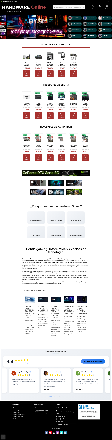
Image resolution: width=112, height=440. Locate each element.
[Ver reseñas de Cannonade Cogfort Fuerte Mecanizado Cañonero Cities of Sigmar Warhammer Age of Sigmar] (50, 149)
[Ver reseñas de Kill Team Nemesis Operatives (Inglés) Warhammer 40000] (85, 149)
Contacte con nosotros (62, 424)
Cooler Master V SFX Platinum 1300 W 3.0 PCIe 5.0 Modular (38, 104)
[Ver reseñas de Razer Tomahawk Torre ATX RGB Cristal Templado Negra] (50, 107)
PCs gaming (37, 262)
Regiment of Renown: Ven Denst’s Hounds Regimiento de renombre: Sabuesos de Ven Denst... (26, 146)
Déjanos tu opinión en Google (93, 361)
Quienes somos (39, 408)
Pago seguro (16, 412)
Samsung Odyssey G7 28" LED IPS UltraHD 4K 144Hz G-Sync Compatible (62, 104)
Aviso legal (16, 410)
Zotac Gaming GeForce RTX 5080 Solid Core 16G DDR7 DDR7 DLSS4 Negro (27, 64)
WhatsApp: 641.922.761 (9, 1)
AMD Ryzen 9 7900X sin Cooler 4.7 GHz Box (73, 104)
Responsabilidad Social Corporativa (41, 411)
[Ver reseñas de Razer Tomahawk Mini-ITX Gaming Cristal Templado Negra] (85, 107)
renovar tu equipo (33, 271)
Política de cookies (18, 416)
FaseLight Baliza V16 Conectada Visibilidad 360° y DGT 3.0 (27, 104)
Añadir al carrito (26, 73)
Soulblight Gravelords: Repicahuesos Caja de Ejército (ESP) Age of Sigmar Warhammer (73, 64)
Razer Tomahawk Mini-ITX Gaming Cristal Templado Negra (85, 104)
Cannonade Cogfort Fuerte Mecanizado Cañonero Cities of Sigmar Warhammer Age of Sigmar (50, 146)
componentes (55, 262)
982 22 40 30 (61, 416)
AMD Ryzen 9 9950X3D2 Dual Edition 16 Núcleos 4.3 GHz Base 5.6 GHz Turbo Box (50, 64)
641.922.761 (59, 421)
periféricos (63, 262)
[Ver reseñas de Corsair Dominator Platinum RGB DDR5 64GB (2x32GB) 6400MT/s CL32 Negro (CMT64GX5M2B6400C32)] (38, 67)
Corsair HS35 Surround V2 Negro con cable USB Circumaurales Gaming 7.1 (61, 64)
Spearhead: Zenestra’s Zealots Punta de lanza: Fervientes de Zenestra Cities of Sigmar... (73, 146)
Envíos (15, 419)
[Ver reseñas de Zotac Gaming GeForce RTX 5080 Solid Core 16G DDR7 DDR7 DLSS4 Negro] (26, 67)
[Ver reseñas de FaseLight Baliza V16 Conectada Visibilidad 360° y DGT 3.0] (26, 107)
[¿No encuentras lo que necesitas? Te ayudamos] (83, 7)
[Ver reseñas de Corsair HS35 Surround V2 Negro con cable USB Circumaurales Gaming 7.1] (61, 67)
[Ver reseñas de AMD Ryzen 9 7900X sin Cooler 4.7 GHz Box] (73, 107)
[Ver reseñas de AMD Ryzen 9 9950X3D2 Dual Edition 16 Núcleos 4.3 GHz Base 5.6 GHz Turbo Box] (50, 67)
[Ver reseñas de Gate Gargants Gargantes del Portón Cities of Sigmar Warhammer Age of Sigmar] (38, 149)
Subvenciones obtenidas (42, 414)
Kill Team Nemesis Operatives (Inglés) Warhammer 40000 (85, 146)
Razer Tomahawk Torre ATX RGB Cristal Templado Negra (50, 104)
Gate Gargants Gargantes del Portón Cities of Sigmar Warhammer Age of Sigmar (38, 146)
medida (45, 262)
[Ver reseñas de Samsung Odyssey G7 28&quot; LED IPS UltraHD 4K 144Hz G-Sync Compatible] (61, 107)
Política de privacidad (19, 414)
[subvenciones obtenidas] (109, 1)
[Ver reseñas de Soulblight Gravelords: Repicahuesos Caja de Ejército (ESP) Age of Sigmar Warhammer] (73, 67)
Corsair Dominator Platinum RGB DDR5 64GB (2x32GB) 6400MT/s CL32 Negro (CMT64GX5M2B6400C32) (38, 64)
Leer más (46, 389)
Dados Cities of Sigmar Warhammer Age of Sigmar (62, 146)
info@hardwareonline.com (65, 419)
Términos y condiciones (19, 408)
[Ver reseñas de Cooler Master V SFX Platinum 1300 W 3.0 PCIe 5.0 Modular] (38, 107)
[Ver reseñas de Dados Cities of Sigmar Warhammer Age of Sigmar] (61, 149)
